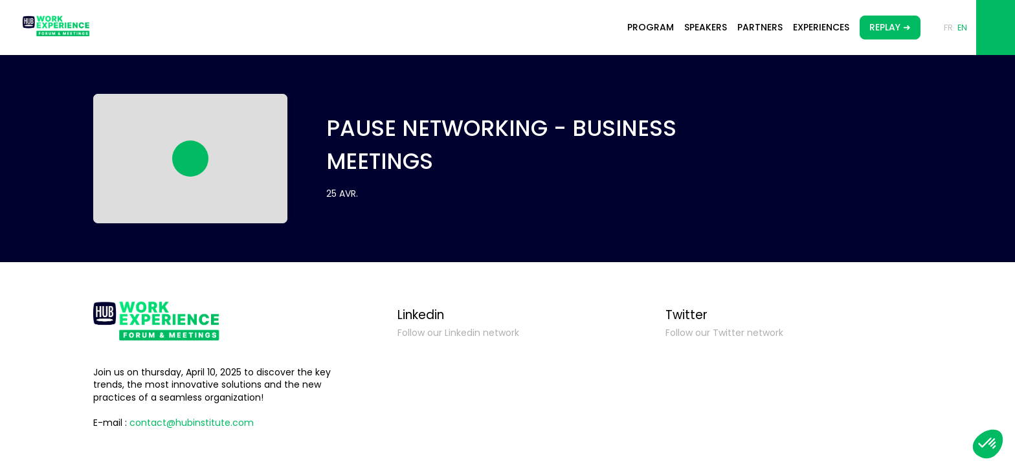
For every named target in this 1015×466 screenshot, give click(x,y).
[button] (890, 27)
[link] (650, 27)
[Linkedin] (522, 365)
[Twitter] (790, 365)
